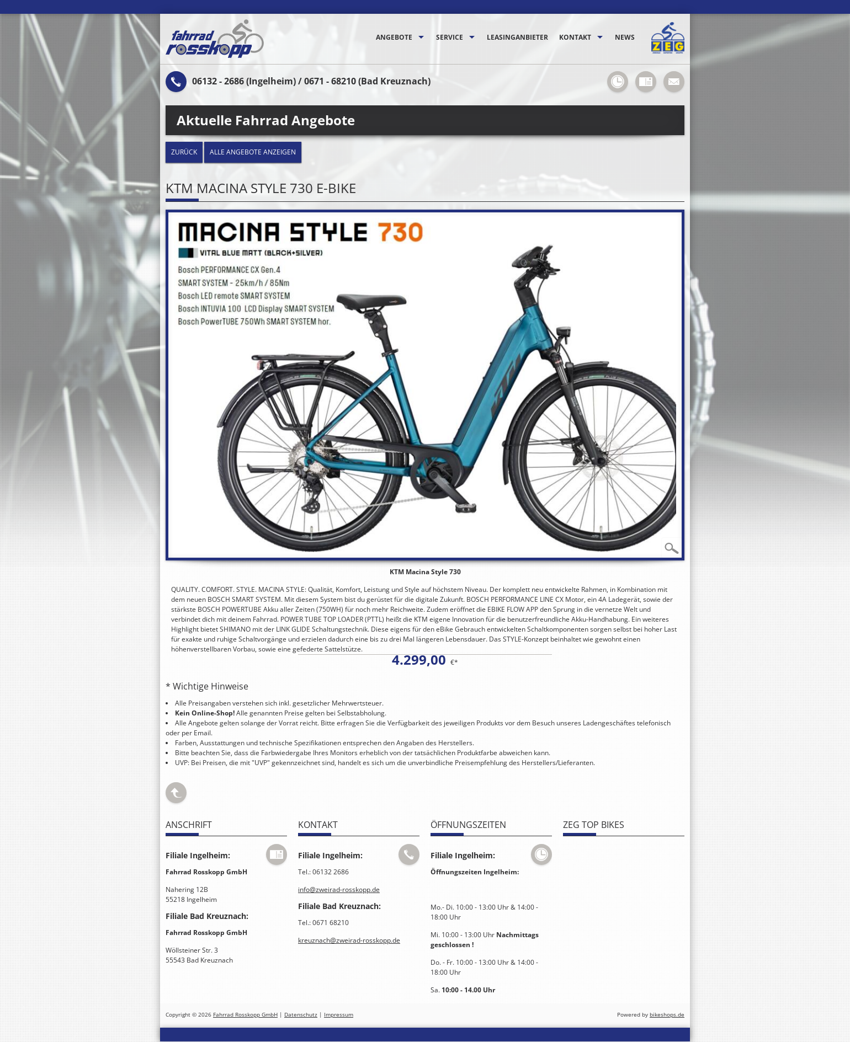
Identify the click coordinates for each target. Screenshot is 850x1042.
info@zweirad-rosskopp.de (339, 889)
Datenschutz (300, 1014)
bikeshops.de (667, 1014)
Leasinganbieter (517, 37)
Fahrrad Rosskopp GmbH (245, 1014)
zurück (184, 152)
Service (449, 37)
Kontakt (575, 37)
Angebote (394, 37)
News (625, 37)
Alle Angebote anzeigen (253, 152)
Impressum (338, 1014)
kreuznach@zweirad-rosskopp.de (349, 940)
